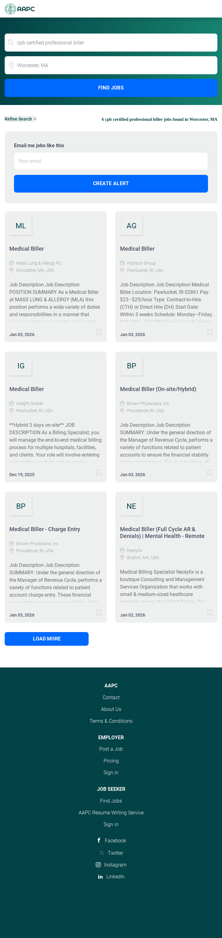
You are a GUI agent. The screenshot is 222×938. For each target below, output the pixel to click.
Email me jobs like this (39, 145)
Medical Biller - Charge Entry (44, 529)
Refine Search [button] (18, 118)
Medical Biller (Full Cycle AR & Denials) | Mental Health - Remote (162, 532)
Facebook (115, 841)
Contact (111, 697)
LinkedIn (115, 877)
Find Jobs (111, 88)
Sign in (111, 773)
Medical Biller (26, 248)
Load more (47, 639)
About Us (111, 709)
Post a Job (111, 749)
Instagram (115, 865)
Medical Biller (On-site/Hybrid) (158, 389)
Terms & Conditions (111, 721)
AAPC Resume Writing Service (111, 813)
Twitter (115, 853)
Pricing (111, 761)
